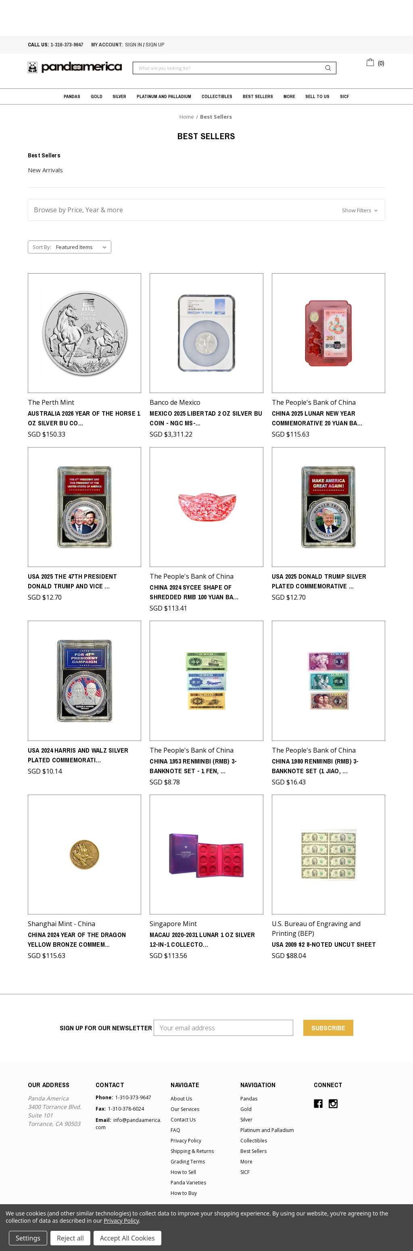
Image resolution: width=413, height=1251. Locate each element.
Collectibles (217, 96)
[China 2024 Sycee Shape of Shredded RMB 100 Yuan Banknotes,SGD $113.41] (206, 505)
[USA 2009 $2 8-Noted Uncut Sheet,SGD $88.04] (328, 852)
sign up (155, 44)
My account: (107, 44)
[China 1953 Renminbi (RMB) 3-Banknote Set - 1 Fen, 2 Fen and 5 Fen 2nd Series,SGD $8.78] (206, 678)
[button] (206, 210)
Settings (28, 1238)
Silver (119, 96)
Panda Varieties (188, 1179)
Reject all (70, 1238)
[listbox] (83, 247)
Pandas (72, 96)
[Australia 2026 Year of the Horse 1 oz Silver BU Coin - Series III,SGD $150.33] (84, 333)
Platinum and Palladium (164, 96)
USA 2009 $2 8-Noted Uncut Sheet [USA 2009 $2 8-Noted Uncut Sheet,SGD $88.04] (324, 941)
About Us (181, 1095)
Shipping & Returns (192, 1147)
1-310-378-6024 (126, 1105)
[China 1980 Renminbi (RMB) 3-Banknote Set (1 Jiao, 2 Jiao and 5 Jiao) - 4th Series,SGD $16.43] (328, 678)
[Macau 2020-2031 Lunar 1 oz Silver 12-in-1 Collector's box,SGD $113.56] (206, 852)
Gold (96, 96)
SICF (344, 96)
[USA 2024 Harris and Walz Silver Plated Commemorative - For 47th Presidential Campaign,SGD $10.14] (84, 678)
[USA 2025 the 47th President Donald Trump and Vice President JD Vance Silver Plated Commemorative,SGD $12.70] (84, 505)
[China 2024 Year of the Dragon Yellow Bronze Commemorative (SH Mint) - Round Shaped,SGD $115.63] (84, 852)
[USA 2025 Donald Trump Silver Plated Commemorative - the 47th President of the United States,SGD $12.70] (328, 505)
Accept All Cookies (127, 1238)
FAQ (175, 1126)
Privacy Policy (186, 1137)
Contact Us (183, 1116)
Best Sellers (258, 96)
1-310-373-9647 (66, 44)
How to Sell (183, 1168)
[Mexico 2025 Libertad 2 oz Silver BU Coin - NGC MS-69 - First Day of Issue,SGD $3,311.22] (206, 333)
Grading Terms (188, 1158)
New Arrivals (45, 170)
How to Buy (184, 1189)
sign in (133, 44)
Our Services (185, 1105)
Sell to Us (317, 96)
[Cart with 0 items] (375, 61)
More (289, 96)
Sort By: (42, 247)
